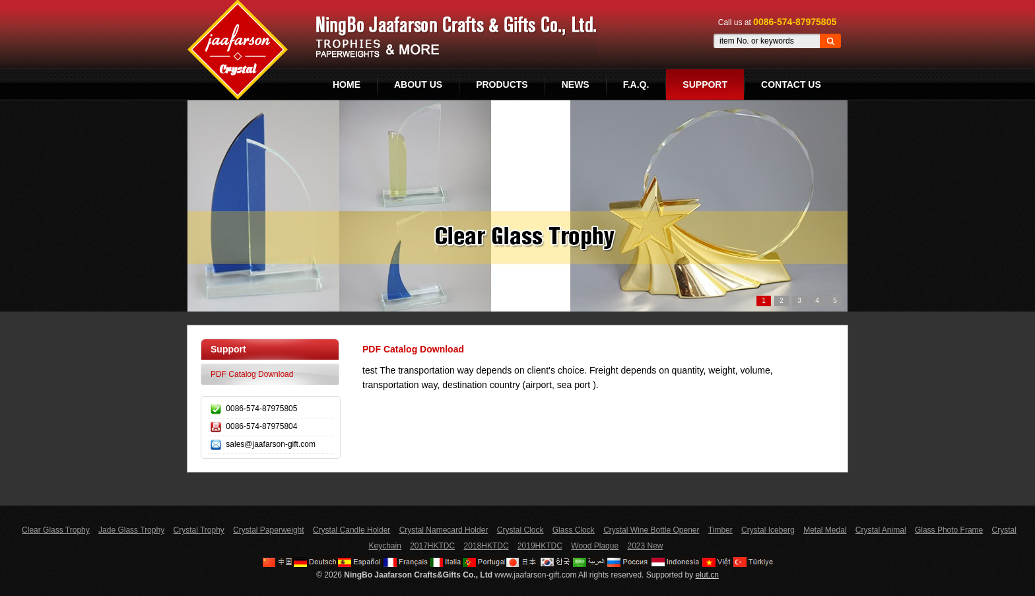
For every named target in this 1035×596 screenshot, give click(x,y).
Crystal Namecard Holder (443, 530)
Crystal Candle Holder (351, 530)
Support (705, 84)
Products (502, 84)
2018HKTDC (486, 545)
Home (346, 84)
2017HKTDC (432, 545)
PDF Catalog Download (252, 374)
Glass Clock (573, 530)
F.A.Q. (636, 84)
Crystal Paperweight (268, 530)
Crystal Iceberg (768, 530)
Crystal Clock (520, 530)
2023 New (645, 545)
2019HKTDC (540, 545)
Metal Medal (824, 530)
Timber (720, 530)
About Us (418, 84)
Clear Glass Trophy (56, 530)
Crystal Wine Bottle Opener (651, 530)
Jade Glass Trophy (131, 530)
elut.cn (707, 574)
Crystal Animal (880, 530)
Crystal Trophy (199, 530)
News (575, 84)
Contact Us (791, 84)
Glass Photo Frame (949, 530)
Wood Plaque (594, 545)
